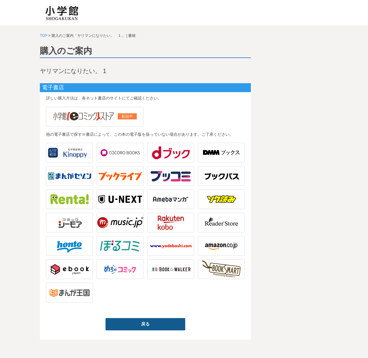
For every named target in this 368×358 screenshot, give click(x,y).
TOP (43, 35)
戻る (145, 323)
